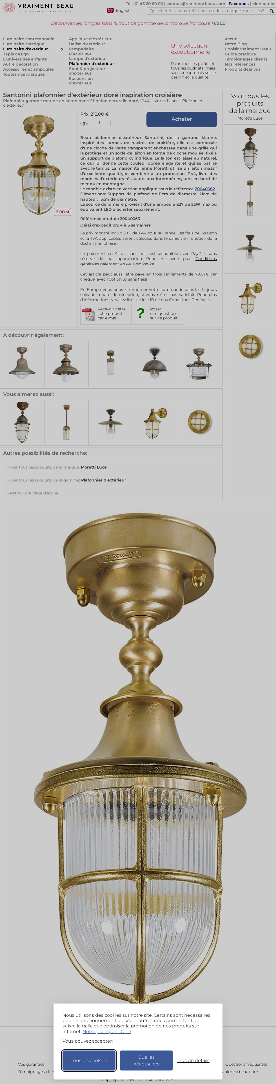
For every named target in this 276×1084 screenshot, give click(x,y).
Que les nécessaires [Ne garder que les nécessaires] (146, 1060)
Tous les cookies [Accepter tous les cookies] (89, 1060)
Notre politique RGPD (107, 1031)
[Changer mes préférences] (192, 1060)
